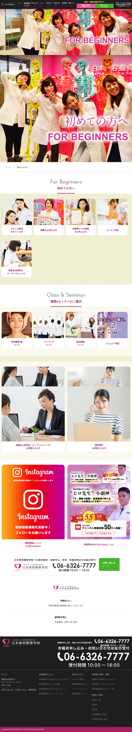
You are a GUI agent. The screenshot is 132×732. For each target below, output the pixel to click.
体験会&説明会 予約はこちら (86, 5)
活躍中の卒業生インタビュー (104, 679)
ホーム (8, 167)
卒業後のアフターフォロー (103, 684)
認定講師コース (79, 694)
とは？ (46, 674)
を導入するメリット (52, 689)
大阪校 (94, 704)
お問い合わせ (108, 564)
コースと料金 (78, 679)
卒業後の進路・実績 (100, 674)
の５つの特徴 (49, 684)
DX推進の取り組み (100, 719)
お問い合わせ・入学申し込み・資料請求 (18, 690)
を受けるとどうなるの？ (54, 679)
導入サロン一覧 (103, 689)
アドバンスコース (80, 689)
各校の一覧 (96, 700)
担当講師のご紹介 (99, 714)
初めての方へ (78, 674)
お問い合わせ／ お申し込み (104, 5)
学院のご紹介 (97, 695)
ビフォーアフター (51, 694)
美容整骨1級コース (80, 684)
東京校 (94, 709)
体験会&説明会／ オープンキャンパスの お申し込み (11, 682)
